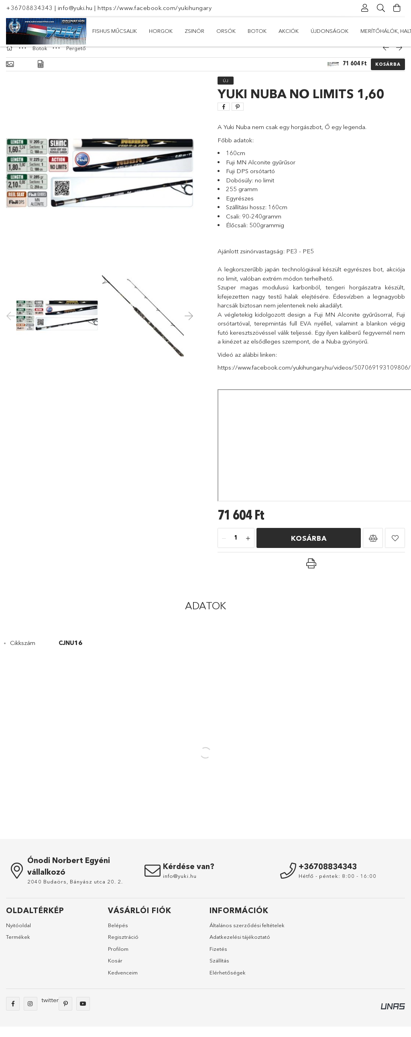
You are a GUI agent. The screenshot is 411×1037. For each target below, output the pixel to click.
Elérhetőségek (228, 983)
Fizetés (218, 959)
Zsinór (281, 31)
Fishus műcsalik (360, 31)
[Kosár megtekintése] (397, 8)
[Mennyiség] (236, 549)
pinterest (65, 1014)
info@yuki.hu (75, 8)
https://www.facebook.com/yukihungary (155, 8)
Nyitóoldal (18, 935)
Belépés (118, 935)
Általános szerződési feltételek (247, 935)
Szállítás (219, 971)
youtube (83, 1014)
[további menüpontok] (397, 31)
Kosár (115, 971)
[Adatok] (40, 75)
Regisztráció (123, 947)
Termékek (18, 947)
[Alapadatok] (10, 75)
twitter (50, 1010)
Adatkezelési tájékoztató (240, 947)
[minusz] (224, 549)
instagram (30, 1014)
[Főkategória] (10, 58)
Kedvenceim (123, 983)
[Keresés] (381, 8)
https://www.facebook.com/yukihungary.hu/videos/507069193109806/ (314, 378)
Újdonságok (146, 31)
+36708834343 (29, 8)
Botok (218, 31)
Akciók (187, 31)
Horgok (314, 31)
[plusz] (248, 549)
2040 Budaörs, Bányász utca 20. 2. (75, 892)
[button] (373, 548)
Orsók (249, 31)
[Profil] (365, 8)
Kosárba (388, 74)
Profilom (118, 959)
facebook (13, 1014)
